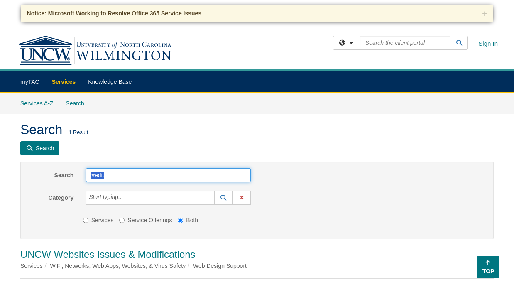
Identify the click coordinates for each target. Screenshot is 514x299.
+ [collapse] (484, 13)
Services (64, 81)
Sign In (488, 43)
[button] (223, 198)
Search (78, 103)
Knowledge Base (110, 81)
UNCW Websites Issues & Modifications (107, 254)
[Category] (127, 197)
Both (188, 220)
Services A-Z (36, 103)
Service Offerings (145, 220)
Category (61, 197)
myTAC (29, 81)
